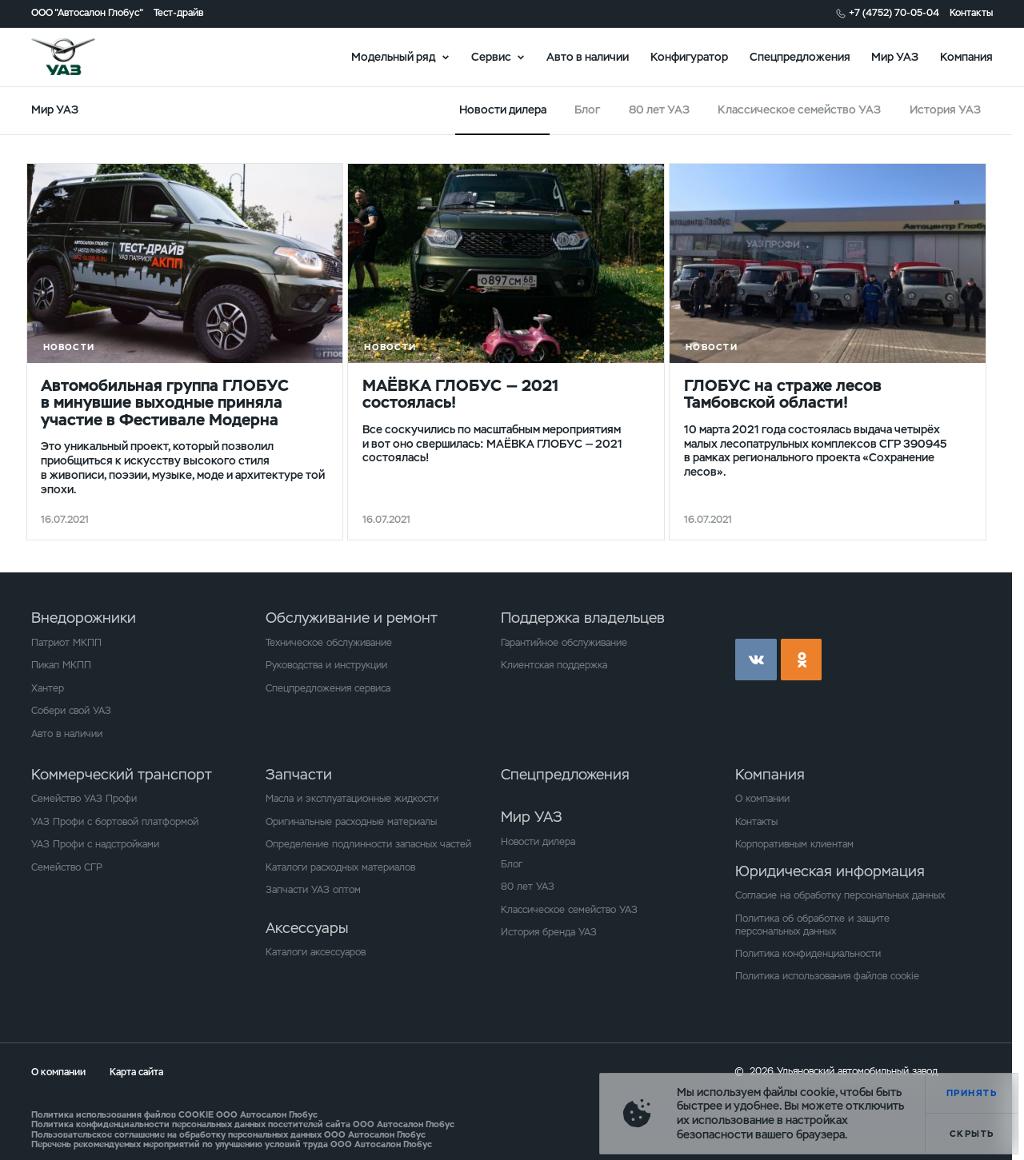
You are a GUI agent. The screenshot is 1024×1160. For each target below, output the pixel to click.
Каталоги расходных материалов (340, 867)
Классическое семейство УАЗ (799, 109)
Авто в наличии (587, 56)
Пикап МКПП (61, 665)
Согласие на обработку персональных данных (840, 895)
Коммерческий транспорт (121, 774)
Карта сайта (136, 1072)
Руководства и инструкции (326, 665)
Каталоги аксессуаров (316, 952)
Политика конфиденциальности (808, 953)
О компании (762, 798)
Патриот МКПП (66, 642)
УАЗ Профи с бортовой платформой (114, 821)
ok (801, 659)
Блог (587, 109)
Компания (966, 56)
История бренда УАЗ (549, 932)
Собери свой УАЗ (71, 710)
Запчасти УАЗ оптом (313, 889)
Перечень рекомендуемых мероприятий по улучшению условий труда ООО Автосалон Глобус (231, 1144)
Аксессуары (307, 928)
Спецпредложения (800, 56)
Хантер (47, 688)
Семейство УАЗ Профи (84, 798)
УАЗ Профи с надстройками (95, 844)
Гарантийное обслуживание (564, 642)
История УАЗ (945, 109)
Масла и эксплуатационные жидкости (352, 798)
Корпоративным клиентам (794, 844)
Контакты (971, 13)
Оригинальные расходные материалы (351, 821)
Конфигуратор (689, 56)
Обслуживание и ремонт (352, 617)
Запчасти (299, 774)
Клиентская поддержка (554, 665)
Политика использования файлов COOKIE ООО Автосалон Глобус (174, 1114)
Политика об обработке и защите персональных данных (812, 925)
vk (756, 659)
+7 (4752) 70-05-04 (894, 13)
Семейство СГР (66, 867)
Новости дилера (538, 841)
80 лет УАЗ (659, 109)
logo (80, 56)
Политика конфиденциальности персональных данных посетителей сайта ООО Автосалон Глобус (242, 1124)
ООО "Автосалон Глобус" (87, 13)
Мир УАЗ (894, 56)
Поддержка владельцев (583, 617)
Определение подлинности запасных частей (368, 844)
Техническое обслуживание (329, 642)
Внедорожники (83, 617)
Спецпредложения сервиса (328, 688)
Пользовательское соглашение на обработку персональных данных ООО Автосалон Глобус (228, 1134)
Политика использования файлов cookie (827, 976)
